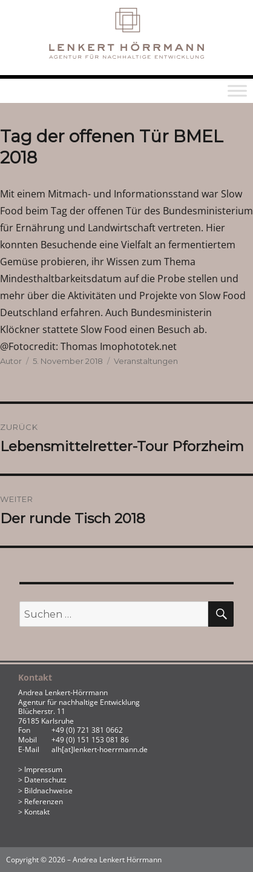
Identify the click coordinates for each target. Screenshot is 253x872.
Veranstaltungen (146, 361)
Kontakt (37, 812)
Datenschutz (45, 780)
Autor (11, 361)
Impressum (43, 769)
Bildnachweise (48, 790)
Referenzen (43, 801)
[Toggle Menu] (237, 90)
